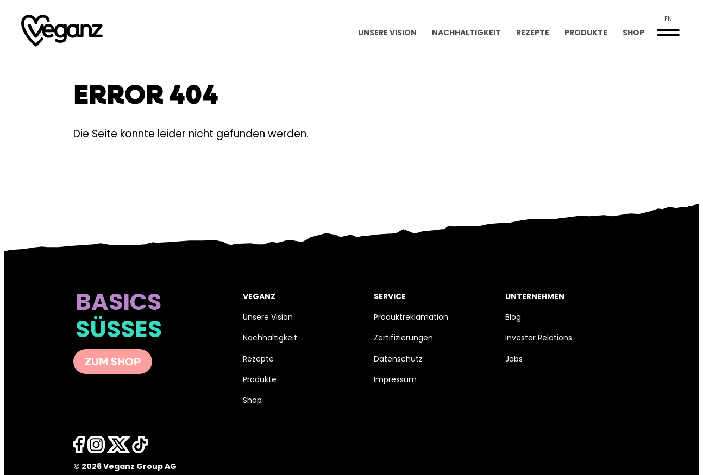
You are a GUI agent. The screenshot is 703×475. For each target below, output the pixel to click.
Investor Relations (538, 338)
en (668, 19)
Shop (633, 33)
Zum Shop (113, 362)
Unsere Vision (387, 33)
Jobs (514, 360)
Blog (513, 318)
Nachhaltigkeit (466, 33)
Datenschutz (398, 360)
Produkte (585, 33)
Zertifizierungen (403, 338)
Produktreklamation (411, 318)
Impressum (395, 380)
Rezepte (532, 33)
